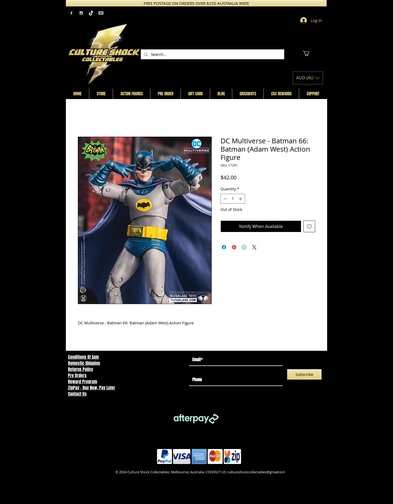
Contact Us (77, 394)
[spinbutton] (233, 198)
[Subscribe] (304, 374)
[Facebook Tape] (71, 13)
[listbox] (308, 78)
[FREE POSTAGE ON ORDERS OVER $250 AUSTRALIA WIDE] (196, 3)
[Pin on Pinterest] (234, 247)
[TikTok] (91, 13)
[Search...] (212, 54)
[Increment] (241, 198)
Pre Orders (77, 375)
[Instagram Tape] (81, 13)
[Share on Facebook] (224, 247)
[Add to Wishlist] (309, 226)
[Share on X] (254, 247)
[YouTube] (101, 13)
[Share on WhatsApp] (244, 247)
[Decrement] (224, 198)
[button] (309, 53)
